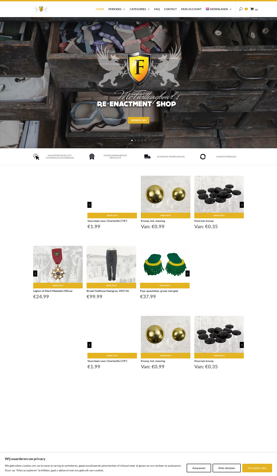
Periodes (115, 9)
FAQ (157, 9)
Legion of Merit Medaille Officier (53, 290)
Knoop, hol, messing (153, 220)
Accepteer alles (257, 468)
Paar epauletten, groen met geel (159, 290)
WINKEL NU (47, 209)
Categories (138, 9)
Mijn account (191, 9)
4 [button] (89, 204)
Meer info (112, 215)
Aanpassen (198, 468)
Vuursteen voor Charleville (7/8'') (107, 220)
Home (100, 9)
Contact (170, 9)
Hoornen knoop (204, 220)
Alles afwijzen (226, 468)
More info (112, 355)
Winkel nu (138, 120)
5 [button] (242, 204)
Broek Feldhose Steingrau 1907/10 (108, 290)
